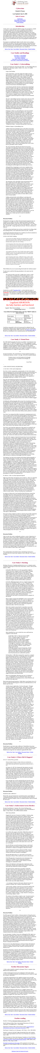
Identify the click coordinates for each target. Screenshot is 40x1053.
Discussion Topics (23, 49)
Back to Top (7, 49)
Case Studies (16, 49)
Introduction (20, 18)
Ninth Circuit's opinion (31, 329)
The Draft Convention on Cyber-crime (11, 1043)
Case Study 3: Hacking (20, 57)
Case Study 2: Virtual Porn (20, 56)
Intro (12, 49)
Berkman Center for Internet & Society (20, 1051)
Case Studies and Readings (20, 20)
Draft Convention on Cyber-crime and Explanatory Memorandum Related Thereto (19, 1039)
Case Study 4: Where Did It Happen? (20, 59)
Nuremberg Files (17, 290)
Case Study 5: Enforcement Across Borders (20, 60)
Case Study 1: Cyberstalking (20, 55)
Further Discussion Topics (19, 21)
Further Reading (20, 22)
